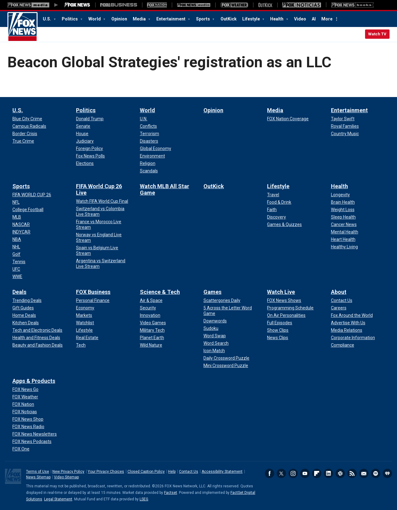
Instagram (293, 473)
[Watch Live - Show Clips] (277, 330)
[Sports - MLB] (16, 217)
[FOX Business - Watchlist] (85, 322)
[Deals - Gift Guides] (23, 307)
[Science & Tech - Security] (148, 307)
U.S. (47, 18)
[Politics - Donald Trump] (90, 118)
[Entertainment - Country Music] (345, 133)
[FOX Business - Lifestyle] (84, 330)
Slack (340, 473)
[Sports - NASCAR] (21, 224)
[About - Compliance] (342, 345)
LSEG (144, 499)
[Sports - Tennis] (18, 261)
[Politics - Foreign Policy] (89, 148)
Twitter (281, 473)
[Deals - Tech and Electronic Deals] (37, 330)
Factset (170, 492)
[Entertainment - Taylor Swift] (343, 118)
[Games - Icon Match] (214, 350)
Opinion (119, 18)
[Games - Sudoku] (210, 328)
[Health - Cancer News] (344, 224)
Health (277, 18)
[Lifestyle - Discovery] (276, 217)
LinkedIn (328, 473)
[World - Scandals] (149, 170)
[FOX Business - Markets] (84, 315)
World (95, 18)
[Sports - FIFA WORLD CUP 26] (31, 194)
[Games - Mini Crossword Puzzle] (225, 365)
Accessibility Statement (222, 471)
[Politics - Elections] (85, 163)
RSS (352, 473)
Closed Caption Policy (146, 471)
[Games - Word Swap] (214, 335)
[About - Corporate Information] (353, 337)
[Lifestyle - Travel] (273, 194)
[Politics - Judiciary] (85, 141)
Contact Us (188, 471)
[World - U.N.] (143, 118)
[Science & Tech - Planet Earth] (152, 337)
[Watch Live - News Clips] (277, 337)
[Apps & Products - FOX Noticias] (24, 411)
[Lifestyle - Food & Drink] (279, 202)
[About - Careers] (338, 307)
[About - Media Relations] (346, 330)
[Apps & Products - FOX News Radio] (28, 426)
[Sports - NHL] (16, 246)
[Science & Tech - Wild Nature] (151, 345)
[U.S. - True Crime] (23, 141)
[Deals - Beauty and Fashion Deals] (37, 345)
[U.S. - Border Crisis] (24, 133)
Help (172, 471)
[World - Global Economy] (155, 148)
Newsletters (363, 473)
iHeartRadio (387, 473)
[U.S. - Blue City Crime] (27, 118)
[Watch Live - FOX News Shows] (284, 300)
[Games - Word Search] (216, 343)
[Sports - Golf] (16, 254)
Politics (70, 18)
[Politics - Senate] (83, 126)
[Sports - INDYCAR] (21, 231)
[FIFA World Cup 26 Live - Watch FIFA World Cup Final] (102, 201)
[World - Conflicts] (148, 126)
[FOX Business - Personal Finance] (92, 300)
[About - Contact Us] (341, 300)
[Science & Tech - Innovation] (150, 315)
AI (314, 18)
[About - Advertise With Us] (348, 322)
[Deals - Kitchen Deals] (25, 322)
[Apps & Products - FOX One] (20, 448)
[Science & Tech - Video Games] (153, 322)
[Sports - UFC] (16, 269)
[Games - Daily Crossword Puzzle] (226, 358)
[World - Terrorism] (149, 133)
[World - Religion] (147, 163)
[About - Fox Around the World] (352, 315)
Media (140, 18)
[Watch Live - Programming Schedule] (290, 307)
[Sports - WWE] (17, 276)
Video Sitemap (66, 477)
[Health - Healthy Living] (344, 246)
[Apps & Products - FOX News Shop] (27, 419)
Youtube (305, 473)
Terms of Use (37, 471)
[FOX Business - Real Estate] (87, 337)
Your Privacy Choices (106, 471)
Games (212, 292)
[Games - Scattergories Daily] (221, 300)
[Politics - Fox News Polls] (90, 155)
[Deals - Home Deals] (24, 315)
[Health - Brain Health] (343, 202)
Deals (19, 292)
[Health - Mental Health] (344, 231)
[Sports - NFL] (16, 202)
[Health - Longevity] (340, 194)
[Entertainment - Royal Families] (345, 126)
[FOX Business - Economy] (85, 307)
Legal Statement (58, 499)
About (338, 292)
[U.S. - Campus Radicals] (29, 126)
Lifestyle (251, 18)
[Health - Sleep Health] (343, 217)
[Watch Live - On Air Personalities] (286, 315)
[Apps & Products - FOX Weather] (25, 396)
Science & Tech (160, 292)
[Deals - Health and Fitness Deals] (36, 337)
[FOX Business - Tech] (81, 345)
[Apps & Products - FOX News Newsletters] (34, 434)
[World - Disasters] (149, 141)
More (326, 18)
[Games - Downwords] (215, 320)
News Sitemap (38, 477)
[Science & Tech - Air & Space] (151, 300)
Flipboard (316, 473)
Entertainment (171, 18)
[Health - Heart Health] (343, 239)
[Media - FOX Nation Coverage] (288, 118)
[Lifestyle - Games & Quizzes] (284, 224)
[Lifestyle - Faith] (272, 209)
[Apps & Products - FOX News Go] (25, 389)
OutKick (229, 18)
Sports (203, 18)
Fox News (22, 27)
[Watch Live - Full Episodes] (279, 322)
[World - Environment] (152, 155)
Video (300, 18)
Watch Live (281, 292)
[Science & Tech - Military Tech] (152, 330)
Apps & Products (33, 381)
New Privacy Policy (68, 471)
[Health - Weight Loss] (343, 209)
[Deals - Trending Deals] (27, 300)
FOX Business (93, 292)
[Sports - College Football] (27, 209)
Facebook (269, 473)
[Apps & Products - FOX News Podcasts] (31, 441)
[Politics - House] (82, 133)
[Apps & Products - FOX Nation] (23, 404)
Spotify (375, 473)
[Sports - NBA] (16, 239)
